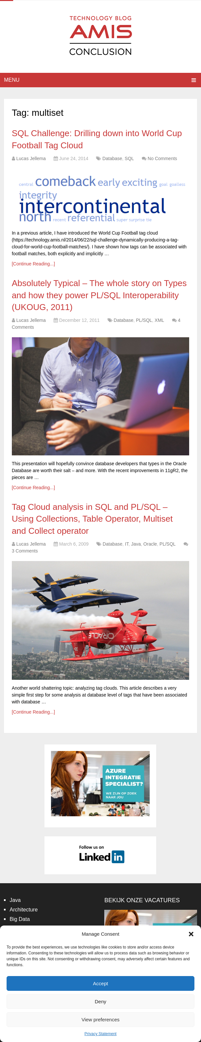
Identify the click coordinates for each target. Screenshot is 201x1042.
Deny (100, 1001)
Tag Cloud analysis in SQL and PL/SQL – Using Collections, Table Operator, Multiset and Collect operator (92, 519)
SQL (129, 158)
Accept (100, 983)
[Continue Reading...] (33, 263)
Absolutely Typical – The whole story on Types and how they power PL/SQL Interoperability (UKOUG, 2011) (99, 295)
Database (112, 158)
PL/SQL (144, 320)
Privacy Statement (100, 1034)
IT (127, 544)
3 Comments (25, 550)
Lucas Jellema (31, 158)
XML (159, 320)
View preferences (101, 1019)
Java (136, 544)
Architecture (24, 909)
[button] (191, 934)
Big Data (20, 919)
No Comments (162, 158)
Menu (11, 80)
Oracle (150, 544)
